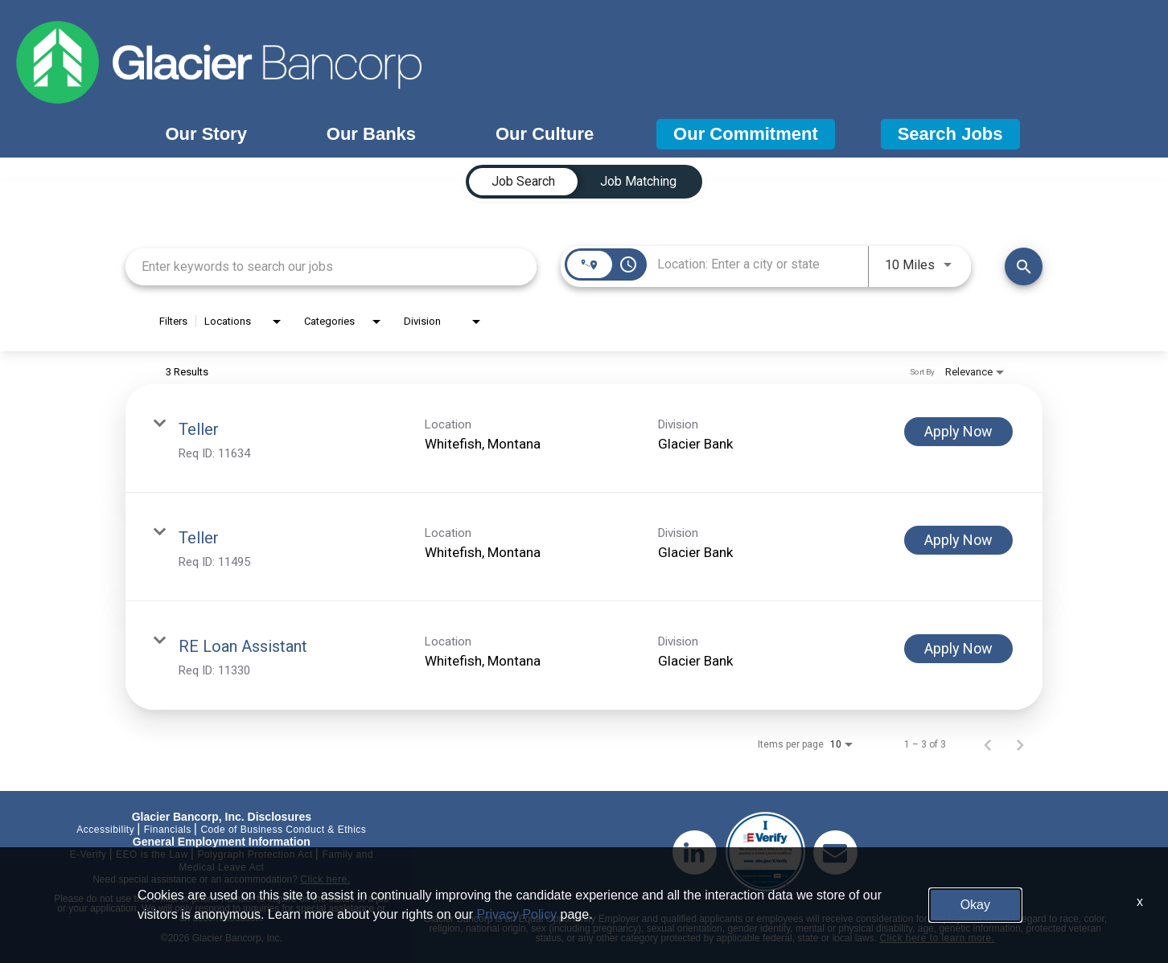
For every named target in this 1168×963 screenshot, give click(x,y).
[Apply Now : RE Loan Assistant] (958, 648)
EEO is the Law (152, 854)
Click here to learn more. (936, 938)
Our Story (205, 134)
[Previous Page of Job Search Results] (988, 744)
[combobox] (331, 266)
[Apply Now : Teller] (958, 431)
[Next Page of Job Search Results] (1020, 744)
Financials (167, 829)
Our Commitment (745, 134)
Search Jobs (950, 134)
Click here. (325, 879)
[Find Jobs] (1024, 266)
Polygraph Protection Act (254, 854)
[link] (584, 438)
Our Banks (371, 134)
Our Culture (545, 134)
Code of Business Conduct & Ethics (283, 829)
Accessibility (105, 829)
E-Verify (87, 854)
